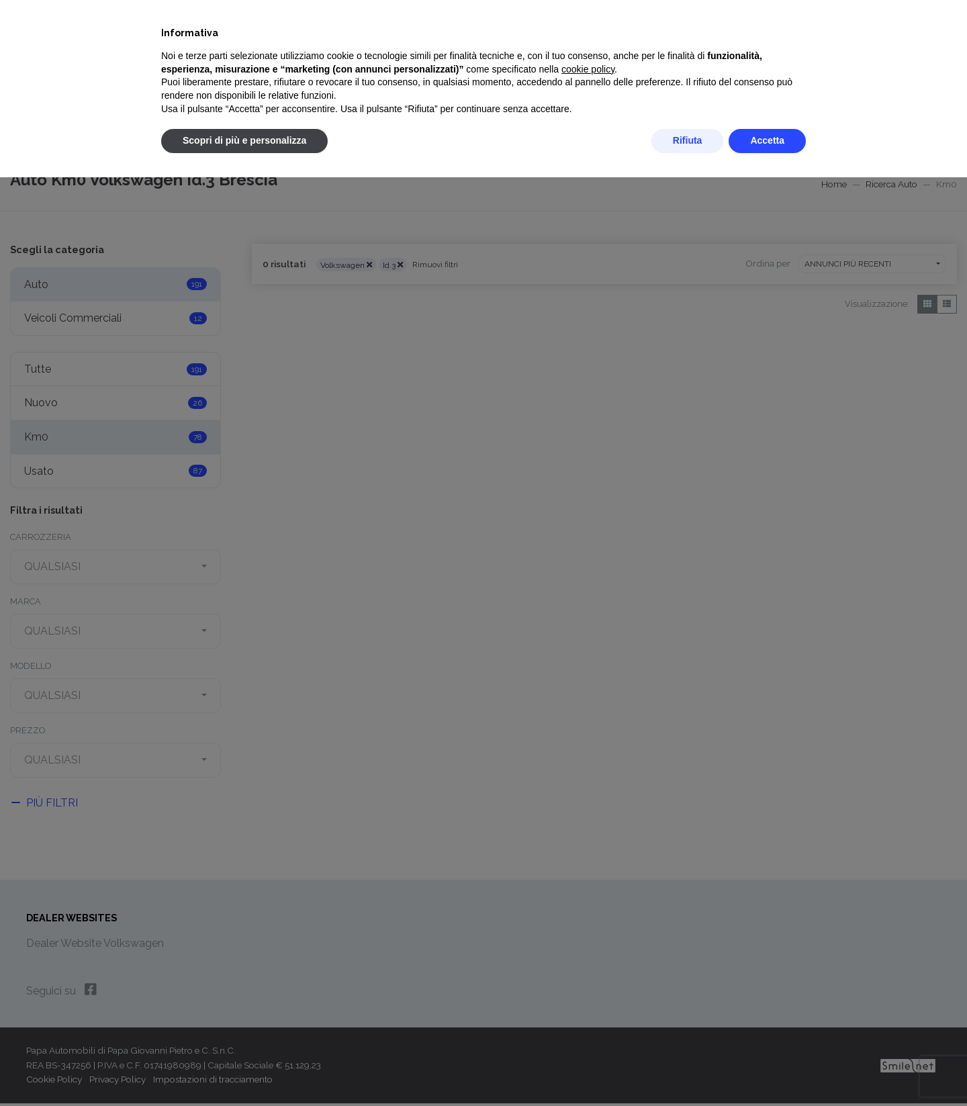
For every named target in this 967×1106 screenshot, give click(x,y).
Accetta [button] (767, 140)
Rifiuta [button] (687, 140)
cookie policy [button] (587, 69)
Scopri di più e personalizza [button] (244, 140)
